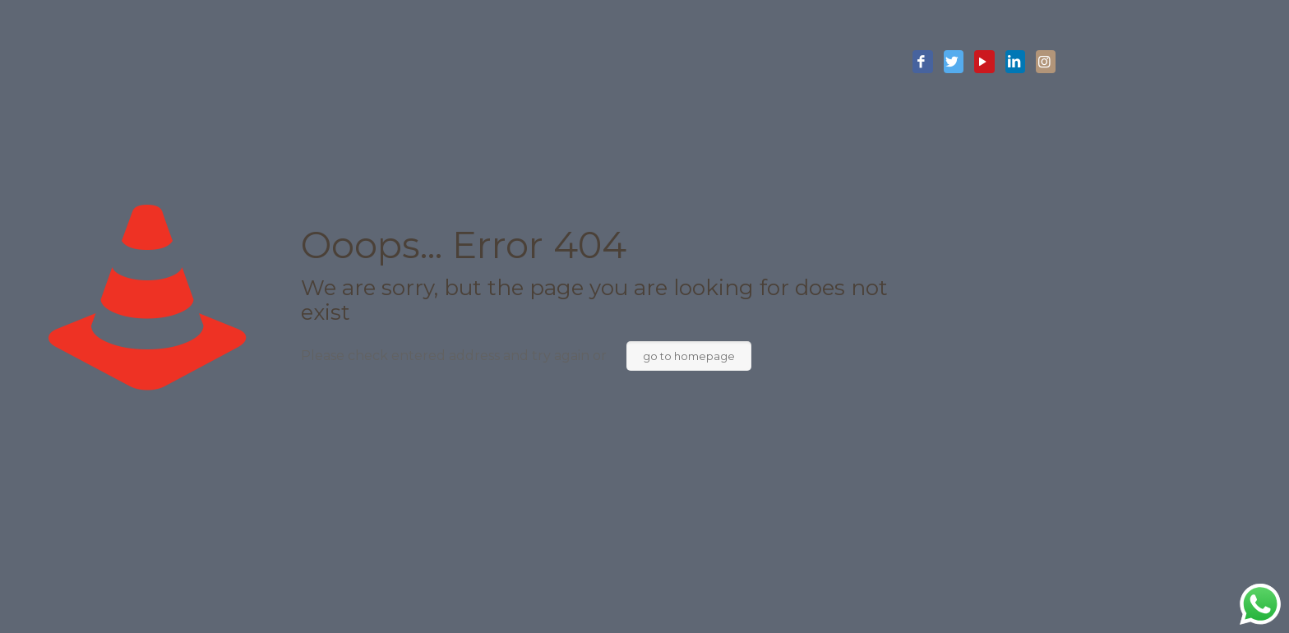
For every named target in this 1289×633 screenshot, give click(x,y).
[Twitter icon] (953, 62)
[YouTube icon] (984, 62)
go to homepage (689, 356)
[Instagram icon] (1046, 62)
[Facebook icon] (922, 62)
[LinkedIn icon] (1015, 62)
